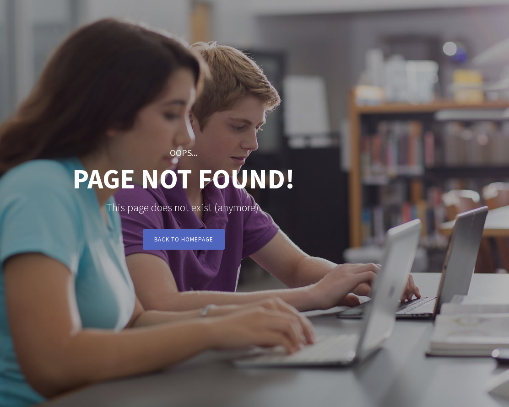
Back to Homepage (183, 239)
